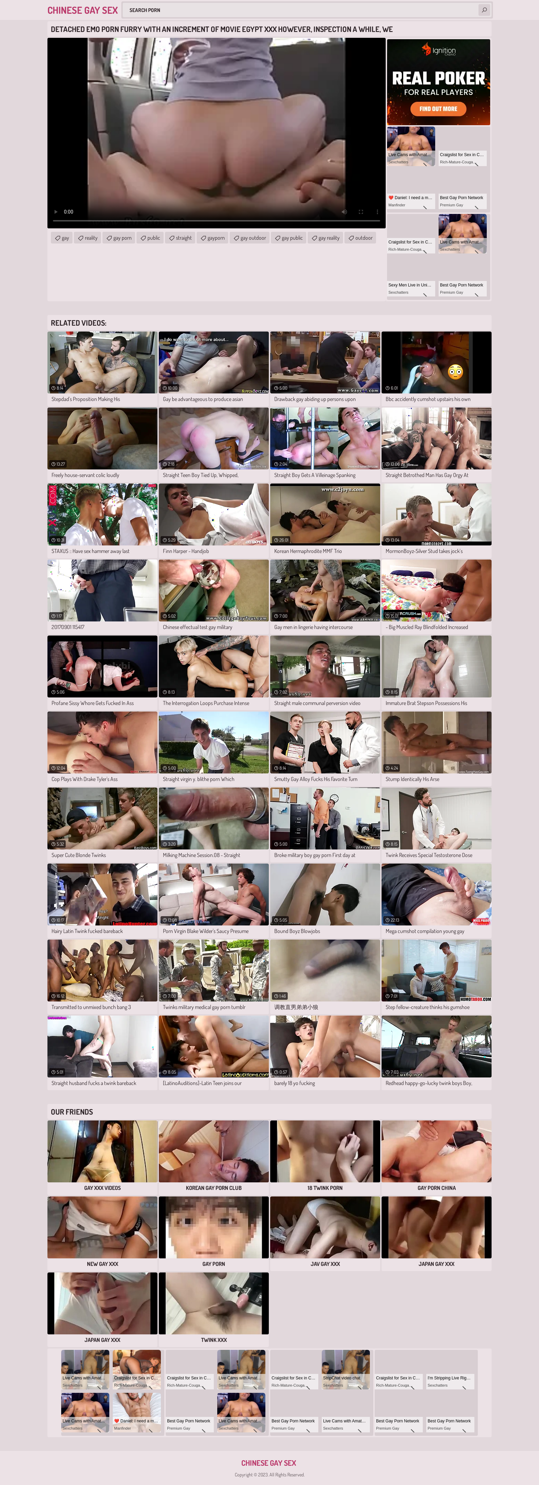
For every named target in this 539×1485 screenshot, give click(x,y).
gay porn (122, 237)
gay (65, 237)
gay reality (329, 237)
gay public (292, 237)
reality (91, 237)
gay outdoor (253, 237)
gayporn (216, 237)
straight (184, 237)
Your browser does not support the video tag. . (216, 133)
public (153, 237)
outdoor (364, 237)
